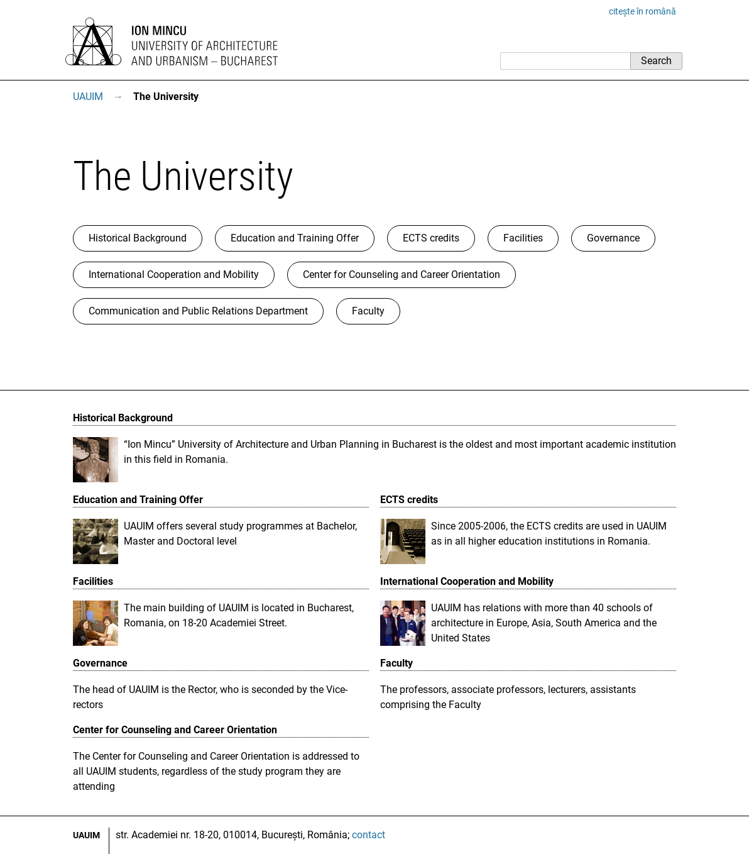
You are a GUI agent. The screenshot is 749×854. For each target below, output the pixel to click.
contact (368, 835)
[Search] (565, 61)
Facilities (523, 238)
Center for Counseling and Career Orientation (401, 274)
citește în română (642, 11)
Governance (613, 238)
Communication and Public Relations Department (198, 311)
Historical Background (138, 238)
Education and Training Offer (295, 238)
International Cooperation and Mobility (174, 274)
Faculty (368, 311)
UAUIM (88, 97)
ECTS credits (431, 238)
